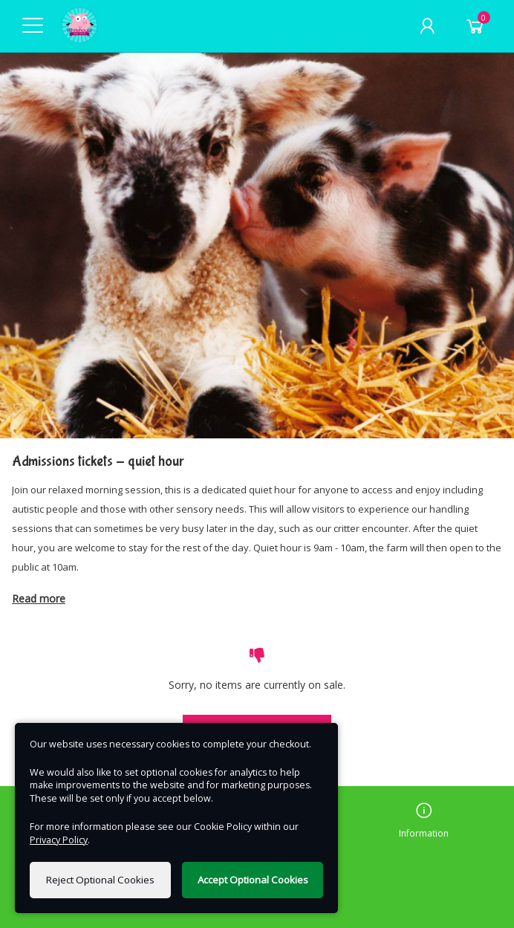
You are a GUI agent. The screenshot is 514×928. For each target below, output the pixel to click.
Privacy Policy (59, 840)
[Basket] (475, 26)
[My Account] (427, 26)
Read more (38, 598)
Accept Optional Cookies (253, 879)
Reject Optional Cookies (100, 879)
